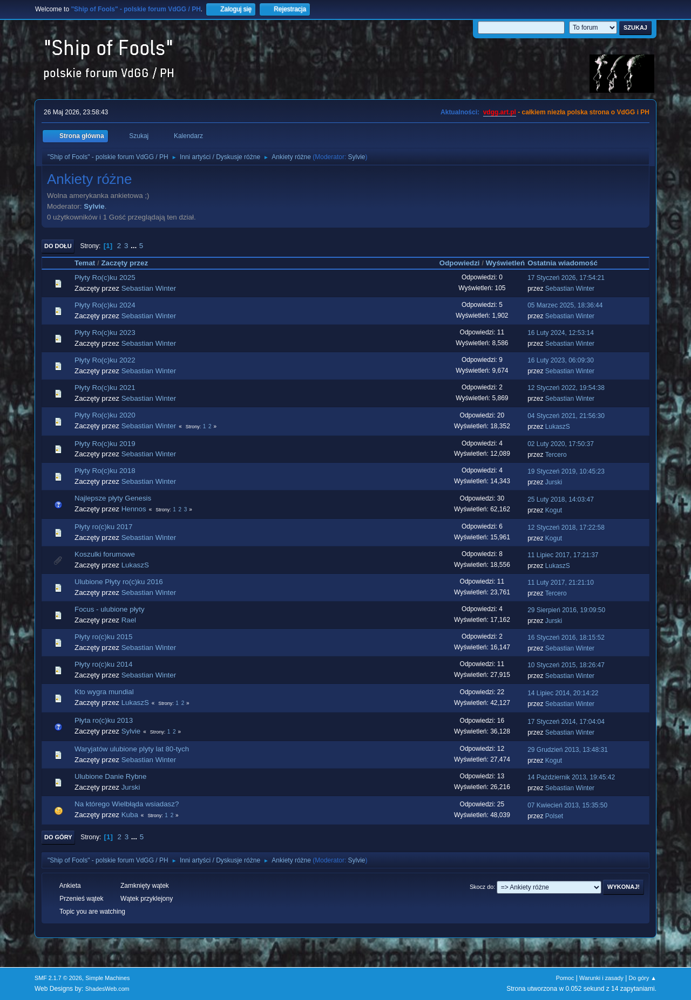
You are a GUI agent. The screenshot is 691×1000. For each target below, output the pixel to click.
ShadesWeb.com (107, 988)
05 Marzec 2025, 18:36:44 (564, 305)
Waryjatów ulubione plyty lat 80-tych (131, 749)
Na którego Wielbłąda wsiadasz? (126, 804)
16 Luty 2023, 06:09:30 (560, 360)
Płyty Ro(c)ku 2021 (105, 387)
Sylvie (356, 157)
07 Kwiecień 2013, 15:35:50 (567, 805)
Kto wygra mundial (104, 692)
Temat (84, 263)
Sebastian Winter (149, 288)
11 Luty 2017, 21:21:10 (560, 582)
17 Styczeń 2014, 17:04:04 (566, 721)
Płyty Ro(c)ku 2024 (105, 305)
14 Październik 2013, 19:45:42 (571, 777)
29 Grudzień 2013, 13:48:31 (567, 750)
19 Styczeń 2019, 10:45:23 (566, 471)
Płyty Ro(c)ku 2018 (105, 471)
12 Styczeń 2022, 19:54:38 (566, 388)
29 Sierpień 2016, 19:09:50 (566, 610)
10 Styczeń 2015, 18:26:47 (566, 665)
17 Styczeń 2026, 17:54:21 (566, 278)
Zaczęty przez (124, 263)
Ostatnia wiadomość (567, 263)
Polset (554, 816)
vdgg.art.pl (499, 112)
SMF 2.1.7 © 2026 (58, 978)
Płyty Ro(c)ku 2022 (105, 360)
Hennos (133, 509)
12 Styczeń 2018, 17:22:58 (566, 527)
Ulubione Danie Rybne (110, 776)
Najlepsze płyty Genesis (112, 498)
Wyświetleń (505, 263)
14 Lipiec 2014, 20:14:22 (562, 693)
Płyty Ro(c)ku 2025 (105, 277)
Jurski (553, 482)
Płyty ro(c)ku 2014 (103, 664)
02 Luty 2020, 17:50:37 (560, 444)
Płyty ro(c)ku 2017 (103, 527)
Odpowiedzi (459, 263)
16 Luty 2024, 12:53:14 (560, 333)
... (135, 246)
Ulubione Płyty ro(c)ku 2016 (118, 582)
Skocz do (481, 886)
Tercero (556, 454)
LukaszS (557, 426)
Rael (128, 620)
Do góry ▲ (642, 978)
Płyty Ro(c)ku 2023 (105, 332)
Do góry (58, 837)
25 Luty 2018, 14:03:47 (560, 499)
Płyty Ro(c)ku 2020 (105, 415)
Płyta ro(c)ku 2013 (103, 720)
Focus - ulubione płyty (109, 609)
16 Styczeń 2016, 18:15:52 (566, 637)
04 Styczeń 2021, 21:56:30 (566, 416)
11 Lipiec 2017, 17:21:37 (562, 555)
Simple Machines (107, 978)
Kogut (553, 510)
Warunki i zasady (601, 978)
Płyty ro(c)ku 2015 (103, 637)
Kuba (129, 815)
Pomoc (565, 978)
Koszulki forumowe (104, 554)
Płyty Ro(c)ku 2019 (105, 444)
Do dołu (58, 246)
